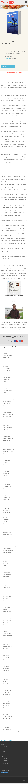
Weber (4, 751)
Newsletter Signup (6, 761)
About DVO (5, 760)
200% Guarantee (6, 765)
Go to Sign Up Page (4, 772)
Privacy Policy (5, 763)
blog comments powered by (7, 740)
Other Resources (6, 766)
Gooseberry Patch (6, 746)
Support (4, 780)
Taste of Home (5, 749)
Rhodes (4, 753)
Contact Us (5, 758)
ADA (4, 748)
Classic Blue (7, 58)
